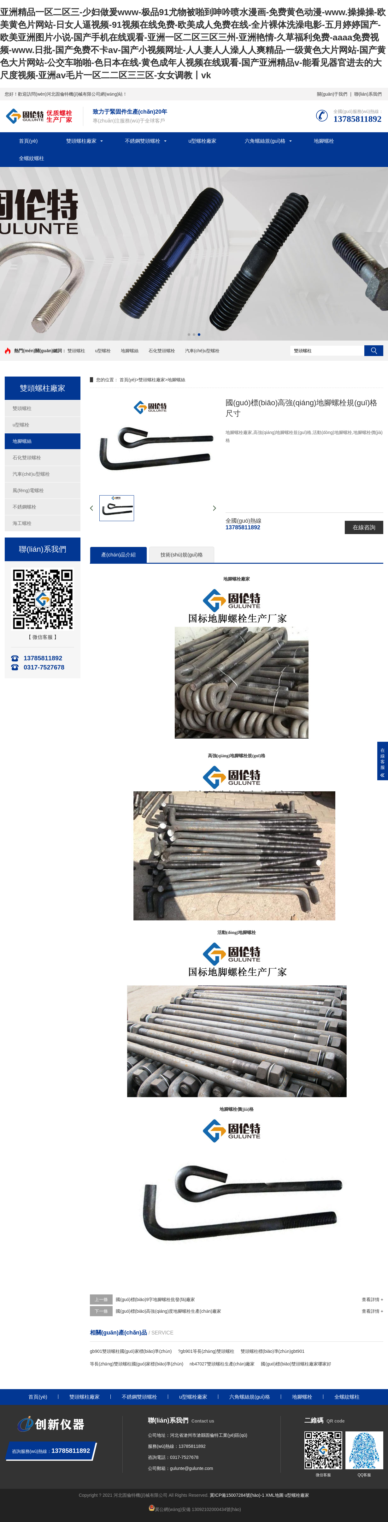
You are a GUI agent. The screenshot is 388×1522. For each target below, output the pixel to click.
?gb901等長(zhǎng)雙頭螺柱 (206, 1351)
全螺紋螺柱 (31, 158)
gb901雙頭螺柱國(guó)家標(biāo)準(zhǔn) (131, 1351)
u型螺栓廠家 (203, 141)
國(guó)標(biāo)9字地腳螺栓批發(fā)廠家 (155, 1299)
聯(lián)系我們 (368, 94)
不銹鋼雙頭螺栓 (142, 141)
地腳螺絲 (129, 350)
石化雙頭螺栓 (162, 350)
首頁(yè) (28, 141)
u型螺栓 (103, 350)
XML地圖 (275, 1495)
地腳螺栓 (324, 141)
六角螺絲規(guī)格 (265, 141)
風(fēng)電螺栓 (28, 490)
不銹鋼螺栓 (24, 506)
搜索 (373, 350)
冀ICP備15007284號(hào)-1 (237, 1495)
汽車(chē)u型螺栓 (202, 350)
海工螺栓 (22, 523)
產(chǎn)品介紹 (118, 554)
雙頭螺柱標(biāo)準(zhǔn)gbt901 (273, 1351)
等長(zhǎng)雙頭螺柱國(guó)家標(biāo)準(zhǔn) (136, 1363)
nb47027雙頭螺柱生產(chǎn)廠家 (222, 1363)
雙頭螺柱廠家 (81, 141)
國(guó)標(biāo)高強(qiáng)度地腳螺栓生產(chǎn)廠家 (168, 1311)
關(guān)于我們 (332, 94)
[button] (189, 334)
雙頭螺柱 (76, 350)
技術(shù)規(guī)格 (182, 554)
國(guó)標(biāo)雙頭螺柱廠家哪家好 (296, 1363)
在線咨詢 (364, 527)
